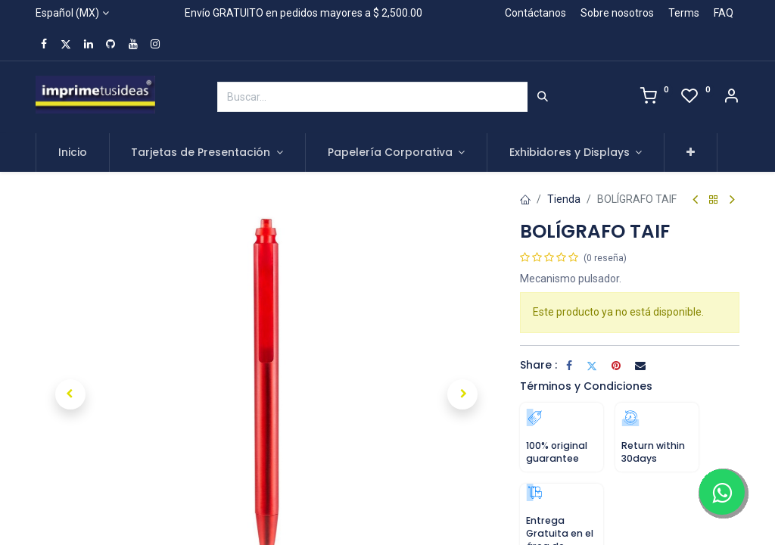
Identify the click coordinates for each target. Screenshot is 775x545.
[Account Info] (731, 98)
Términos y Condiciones (586, 386)
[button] (691, 153)
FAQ (723, 13)
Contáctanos (535, 13)
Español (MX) (67, 13)
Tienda (563, 199)
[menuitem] (72, 153)
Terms (683, 13)
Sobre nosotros (617, 13)
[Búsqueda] (543, 97)
